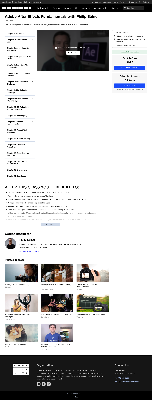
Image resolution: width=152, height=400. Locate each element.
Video (56, 8)
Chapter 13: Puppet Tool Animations (17, 131)
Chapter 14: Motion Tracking (18, 138)
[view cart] (123, 2)
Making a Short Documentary (17, 284)
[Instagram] (49, 384)
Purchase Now (73, 53)
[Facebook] (44, 384)
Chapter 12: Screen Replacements (15, 122)
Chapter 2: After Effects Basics (17, 40)
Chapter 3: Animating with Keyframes (18, 49)
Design (67, 8)
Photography (43, 8)
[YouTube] (39, 384)
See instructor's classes (29, 251)
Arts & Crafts (101, 8)
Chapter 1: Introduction (16, 33)
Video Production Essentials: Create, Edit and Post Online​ (56, 345)
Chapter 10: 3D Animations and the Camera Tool (18, 108)
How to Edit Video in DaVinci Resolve (56, 314)
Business (85, 8)
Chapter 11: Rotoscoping (17, 115)
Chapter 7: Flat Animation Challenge (17, 82)
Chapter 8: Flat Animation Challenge (17, 91)
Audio (115, 8)
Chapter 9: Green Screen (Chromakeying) (17, 99)
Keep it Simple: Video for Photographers (87, 285)
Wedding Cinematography (15, 344)
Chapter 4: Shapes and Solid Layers (19, 57)
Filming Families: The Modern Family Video (56, 285)
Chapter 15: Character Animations (16, 145)
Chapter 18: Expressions (17, 170)
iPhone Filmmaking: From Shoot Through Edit (18, 315)
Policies (76, 397)
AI (76, 8)
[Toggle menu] (148, 8)
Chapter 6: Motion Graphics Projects (18, 74)
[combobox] (133, 8)
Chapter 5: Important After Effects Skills (18, 66)
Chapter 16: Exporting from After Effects (18, 154)
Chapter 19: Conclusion (16, 176)
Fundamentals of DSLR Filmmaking (91, 314)
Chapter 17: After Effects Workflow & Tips (17, 162)
